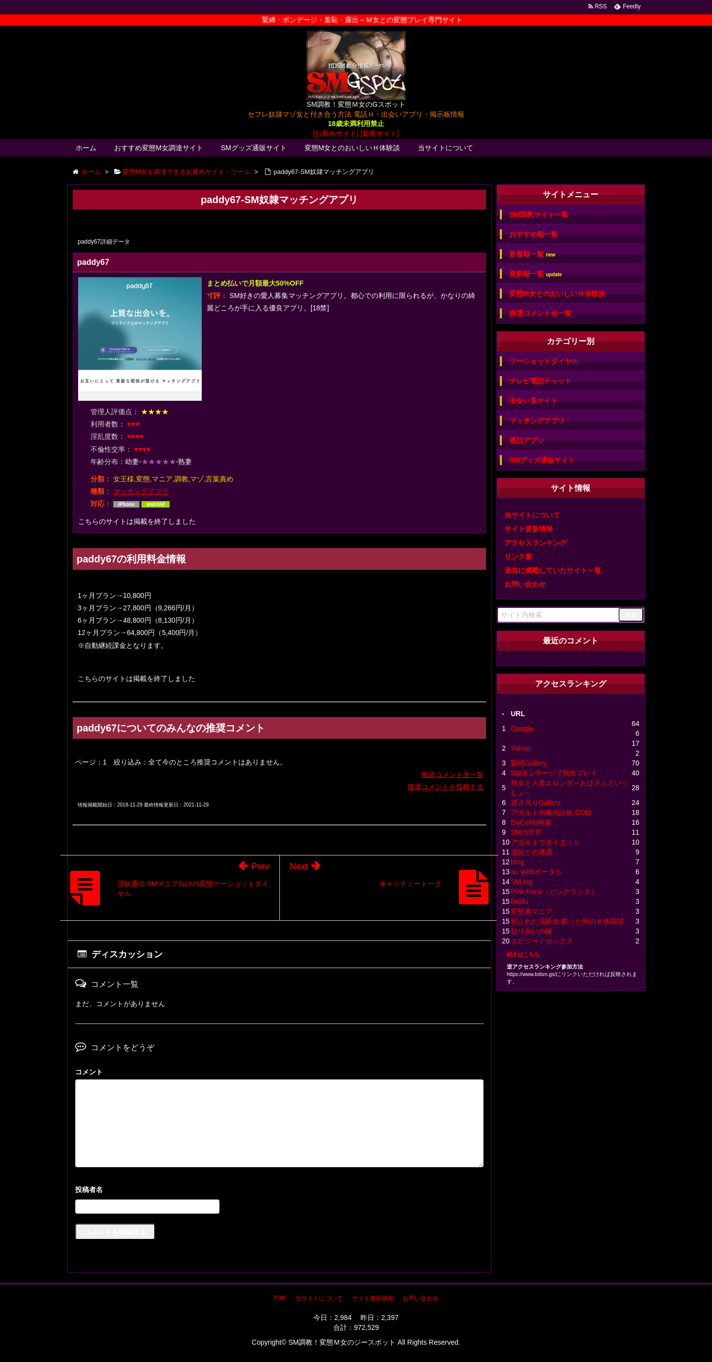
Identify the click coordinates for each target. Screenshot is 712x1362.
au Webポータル (536, 872)
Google (522, 728)
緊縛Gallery (528, 763)
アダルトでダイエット (545, 842)
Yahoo (520, 748)
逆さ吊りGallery (535, 803)
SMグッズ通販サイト (254, 148)
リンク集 (518, 556)
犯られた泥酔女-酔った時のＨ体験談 (567, 921)
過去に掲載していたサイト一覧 (552, 570)
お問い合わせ (525, 584)
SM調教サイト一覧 (538, 214)
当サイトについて (445, 148)
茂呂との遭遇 (531, 852)
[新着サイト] (379, 133)
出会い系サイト (533, 400)
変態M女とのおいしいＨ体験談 (352, 148)
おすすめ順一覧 (533, 234)
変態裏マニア (531, 911)
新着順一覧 (532, 254)
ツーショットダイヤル (543, 361)
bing (517, 862)
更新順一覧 (535, 274)
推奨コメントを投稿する (445, 787)
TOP (279, 1298)
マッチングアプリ (141, 491)
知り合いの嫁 (531, 931)
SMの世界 (526, 832)
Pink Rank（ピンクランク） (554, 891)
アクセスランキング (535, 543)
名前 (279, 1191)
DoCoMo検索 (531, 822)
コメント (89, 1072)
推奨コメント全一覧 (452, 774)
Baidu (520, 901)
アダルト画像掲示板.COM (551, 812)
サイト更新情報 (528, 529)
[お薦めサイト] (335, 133)
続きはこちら (523, 954)
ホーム (86, 148)
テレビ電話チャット (540, 381)
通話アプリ (526, 440)
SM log (522, 882)
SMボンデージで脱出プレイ (554, 773)
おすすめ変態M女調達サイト (158, 148)
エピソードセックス (542, 941)
